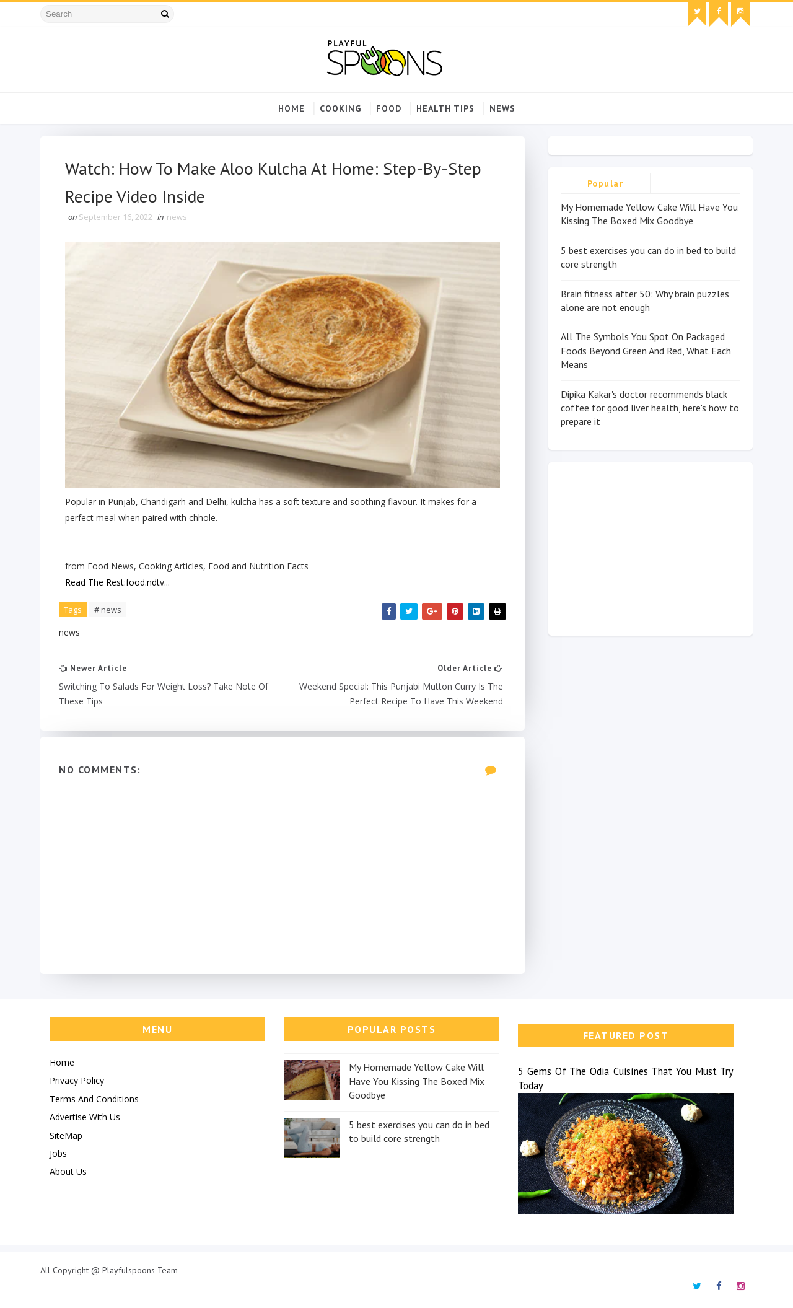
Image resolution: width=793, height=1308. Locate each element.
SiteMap (66, 1135)
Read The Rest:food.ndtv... (117, 582)
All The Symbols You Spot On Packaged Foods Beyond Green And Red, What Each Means (646, 350)
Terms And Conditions (94, 1099)
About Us (68, 1171)
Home (291, 108)
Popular (605, 183)
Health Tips (445, 108)
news (502, 108)
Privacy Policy (77, 1080)
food (388, 108)
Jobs (58, 1153)
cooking (340, 108)
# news (107, 609)
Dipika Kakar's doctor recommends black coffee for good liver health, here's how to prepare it (650, 408)
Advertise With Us (85, 1117)
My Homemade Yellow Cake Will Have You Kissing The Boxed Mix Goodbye (416, 1081)
